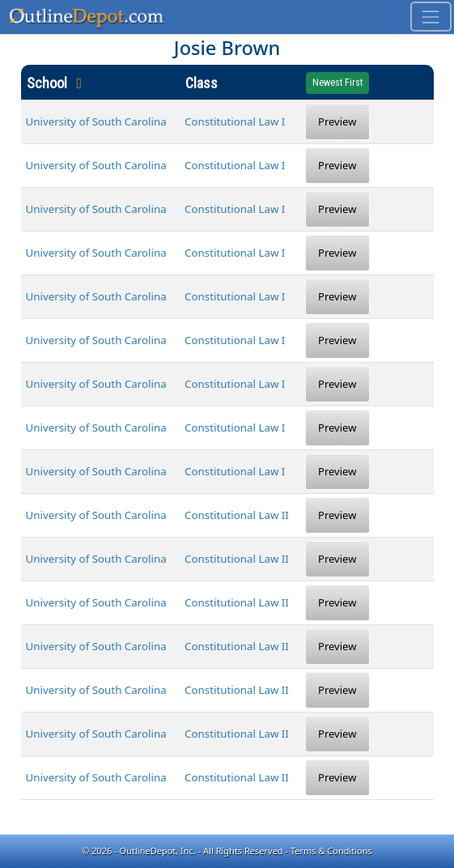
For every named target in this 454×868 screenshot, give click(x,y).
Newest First (337, 82)
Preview (337, 121)
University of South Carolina (96, 121)
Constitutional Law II (237, 515)
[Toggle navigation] (431, 17)
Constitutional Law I (235, 121)
